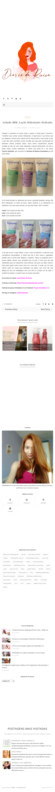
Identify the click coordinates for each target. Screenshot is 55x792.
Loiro (5, 569)
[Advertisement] (27, 18)
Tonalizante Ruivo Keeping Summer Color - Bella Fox (30, 630)
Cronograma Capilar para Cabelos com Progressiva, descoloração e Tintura (25, 666)
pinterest (43, 501)
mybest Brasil (31, 569)
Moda (22, 569)
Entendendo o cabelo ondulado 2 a (23, 740)
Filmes (28, 562)
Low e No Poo (13, 569)
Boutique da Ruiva (34, 554)
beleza (27, 117)
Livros (48, 565)
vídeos (5, 587)
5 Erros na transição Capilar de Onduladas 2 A (28, 646)
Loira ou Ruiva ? (17, 751)
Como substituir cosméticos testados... (12, 346)
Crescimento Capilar (16, 558)
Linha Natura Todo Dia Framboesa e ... (40, 347)
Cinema (5, 558)
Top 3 (15, 583)
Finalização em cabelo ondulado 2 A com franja (28, 653)
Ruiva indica (7, 580)
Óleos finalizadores (9, 572)
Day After (45, 558)
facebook (10, 501)
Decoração (6, 562)
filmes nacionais (38, 562)
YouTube (10, 509)
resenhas (21, 576)
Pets (31, 572)
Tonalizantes (7, 583)
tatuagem (44, 580)
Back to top (47, 787)
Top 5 (22, 583)
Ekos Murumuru (18, 562)
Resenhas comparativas (34, 576)
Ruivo (15, 580)
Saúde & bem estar (25, 580)
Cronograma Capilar (32, 558)
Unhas (28, 583)
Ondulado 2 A (23, 572)
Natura (41, 569)
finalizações (7, 565)
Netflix (48, 569)
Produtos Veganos (9, 576)
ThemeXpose (21, 787)
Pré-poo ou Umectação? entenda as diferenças (28, 639)
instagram (27, 501)
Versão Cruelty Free (39, 583)
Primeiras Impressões (42, 572)
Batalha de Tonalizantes (11, 554)
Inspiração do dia (19, 565)
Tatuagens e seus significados (22, 762)
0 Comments (8, 304)
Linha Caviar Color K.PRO (35, 565)
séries (36, 580)
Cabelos (45, 554)
